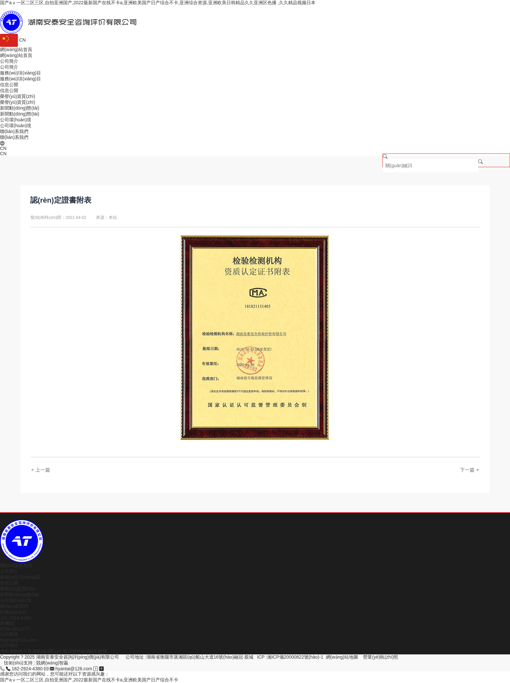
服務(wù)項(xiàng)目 (20, 577)
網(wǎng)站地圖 (342, 657)
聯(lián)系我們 (14, 606)
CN (13, 40)
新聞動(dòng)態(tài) (19, 594)
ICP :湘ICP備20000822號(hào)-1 (290, 657)
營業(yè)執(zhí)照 (380, 657)
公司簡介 (9, 571)
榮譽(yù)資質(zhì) (17, 588)
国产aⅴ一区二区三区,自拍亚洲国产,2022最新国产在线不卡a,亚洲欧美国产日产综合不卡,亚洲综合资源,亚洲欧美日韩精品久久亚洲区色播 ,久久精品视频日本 (157, 2)
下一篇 (470, 470)
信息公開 (9, 582)
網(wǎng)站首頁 (16, 565)
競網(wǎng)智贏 (52, 662)
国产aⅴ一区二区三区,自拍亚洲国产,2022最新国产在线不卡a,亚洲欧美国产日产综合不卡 (89, 679)
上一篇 (40, 470)
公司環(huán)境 (15, 600)
